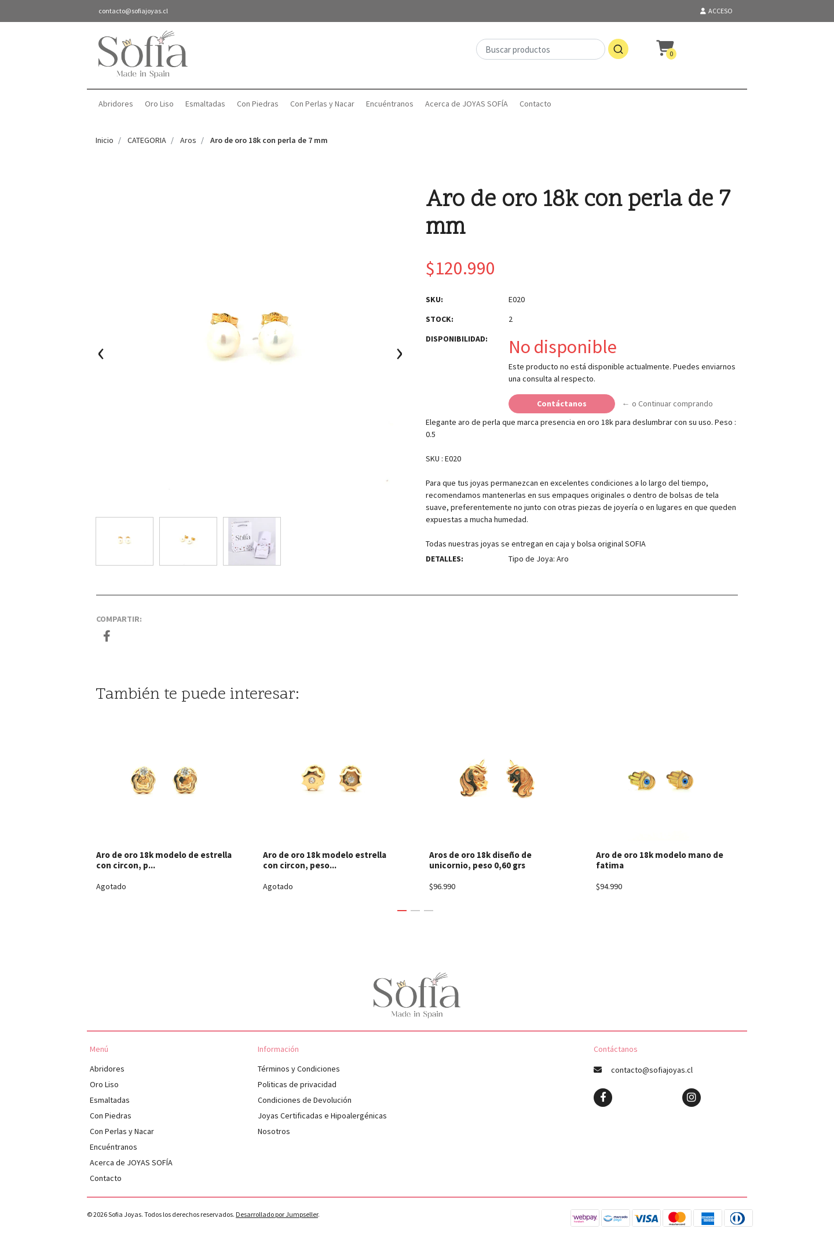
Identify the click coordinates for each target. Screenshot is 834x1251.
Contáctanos (562, 403)
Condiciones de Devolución (305, 1100)
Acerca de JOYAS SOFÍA (466, 103)
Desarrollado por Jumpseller (277, 1214)
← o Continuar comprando (667, 403)
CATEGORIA (146, 140)
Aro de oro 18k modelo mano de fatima (659, 860)
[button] (402, 910)
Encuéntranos (390, 103)
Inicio (105, 140)
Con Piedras (258, 103)
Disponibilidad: (457, 338)
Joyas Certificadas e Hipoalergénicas (322, 1115)
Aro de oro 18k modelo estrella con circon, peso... (324, 860)
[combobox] (552, 55)
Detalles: (444, 558)
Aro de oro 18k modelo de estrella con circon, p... (164, 860)
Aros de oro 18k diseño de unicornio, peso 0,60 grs (480, 860)
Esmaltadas (205, 103)
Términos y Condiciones (299, 1068)
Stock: (439, 319)
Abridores (115, 103)
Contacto (535, 103)
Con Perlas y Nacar (322, 103)
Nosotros (274, 1131)
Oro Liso (159, 103)
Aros (188, 140)
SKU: (434, 299)
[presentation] (101, 357)
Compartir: (119, 619)
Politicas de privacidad (297, 1084)
